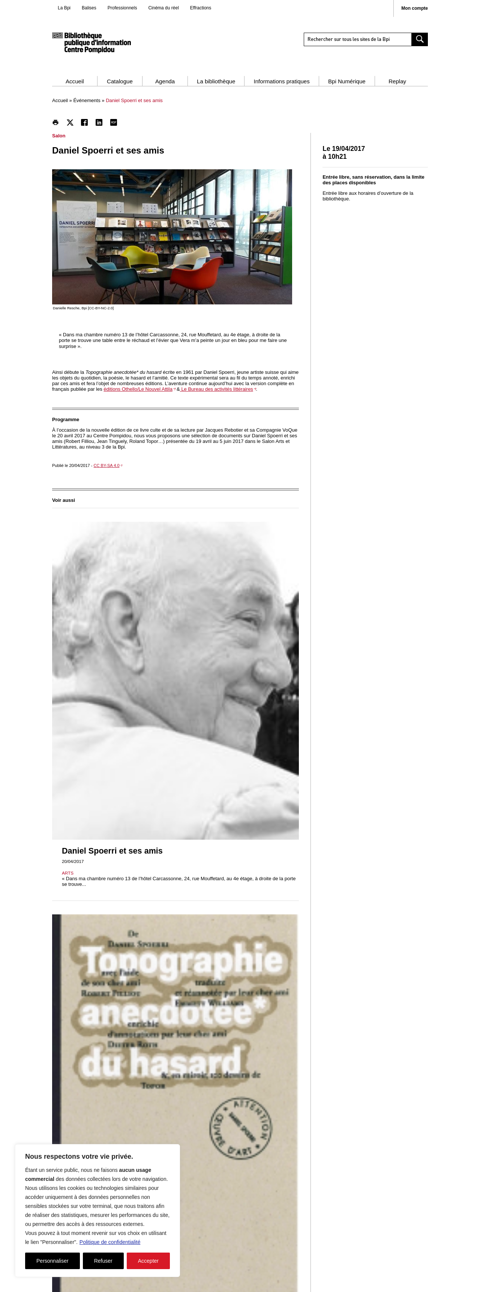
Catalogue (120, 81)
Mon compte (414, 8)
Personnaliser (52, 1261)
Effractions (200, 8)
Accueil (75, 81)
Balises (89, 8)
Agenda (165, 81)
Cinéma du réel (163, 8)
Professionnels (122, 8)
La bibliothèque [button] (216, 81)
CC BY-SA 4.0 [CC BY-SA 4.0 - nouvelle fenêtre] (107, 465)
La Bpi (64, 8)
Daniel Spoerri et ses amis (112, 850)
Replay (397, 81)
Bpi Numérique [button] (347, 81)
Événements (86, 100)
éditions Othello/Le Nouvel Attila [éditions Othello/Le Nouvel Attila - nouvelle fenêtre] (138, 389)
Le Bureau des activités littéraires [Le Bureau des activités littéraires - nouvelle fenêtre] (216, 389)
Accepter (148, 1261)
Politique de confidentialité (110, 1242)
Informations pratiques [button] (282, 81)
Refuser (103, 1261)
